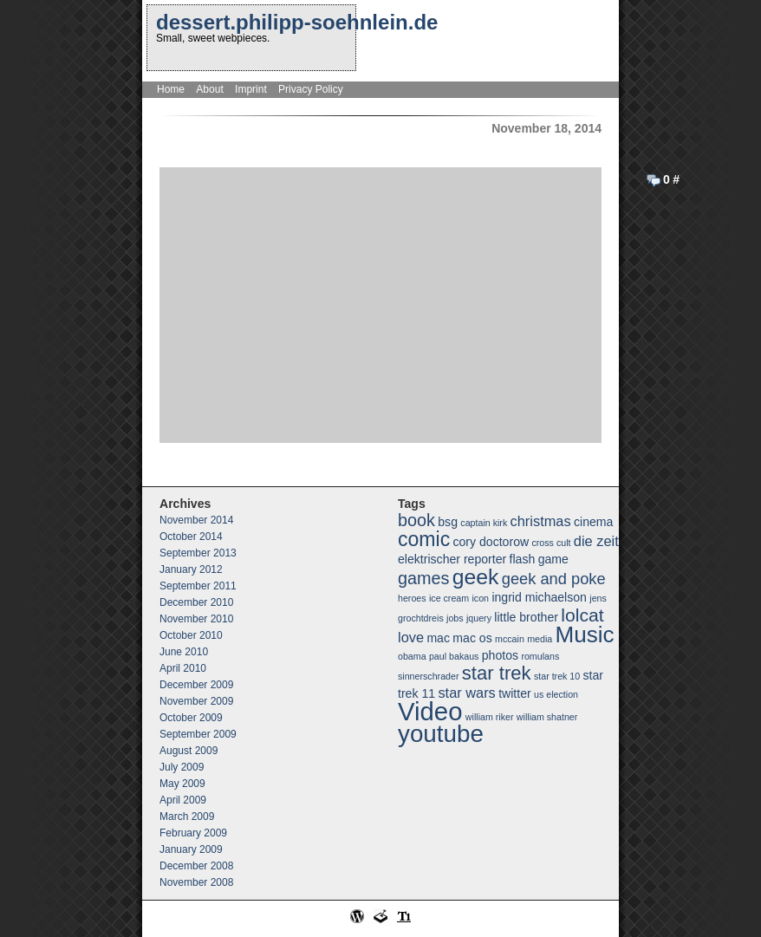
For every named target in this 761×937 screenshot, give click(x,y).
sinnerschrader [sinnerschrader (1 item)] (428, 676)
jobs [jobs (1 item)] (455, 618)
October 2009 (191, 718)
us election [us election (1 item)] (556, 694)
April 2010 (182, 668)
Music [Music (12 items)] (585, 634)
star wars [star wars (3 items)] (466, 692)
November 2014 (196, 520)
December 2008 (196, 866)
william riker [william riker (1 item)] (489, 717)
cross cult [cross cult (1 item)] (550, 542)
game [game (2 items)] (553, 559)
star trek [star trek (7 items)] (496, 673)
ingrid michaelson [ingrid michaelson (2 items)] (539, 597)
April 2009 (182, 800)
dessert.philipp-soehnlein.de (297, 22)
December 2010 (196, 602)
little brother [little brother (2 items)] (526, 617)
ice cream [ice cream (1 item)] (449, 598)
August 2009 (188, 751)
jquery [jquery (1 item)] (478, 618)
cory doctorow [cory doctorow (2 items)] (491, 542)
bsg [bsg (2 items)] (448, 522)
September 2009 (198, 734)
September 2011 (198, 586)
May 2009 (182, 784)
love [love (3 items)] (411, 637)
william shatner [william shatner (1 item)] (547, 717)
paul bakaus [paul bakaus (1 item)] (453, 656)
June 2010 (183, 652)
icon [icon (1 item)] (480, 598)
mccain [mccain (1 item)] (509, 639)
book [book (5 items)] (416, 520)
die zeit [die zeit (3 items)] (596, 541)
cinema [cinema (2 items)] (593, 522)
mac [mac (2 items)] (438, 638)
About (209, 89)
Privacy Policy (310, 89)
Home (171, 89)
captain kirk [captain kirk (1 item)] (483, 522)
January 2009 (191, 849)
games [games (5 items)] (423, 578)
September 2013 (198, 553)
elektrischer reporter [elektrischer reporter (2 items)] (452, 559)
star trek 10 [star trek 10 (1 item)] (557, 676)
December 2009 (196, 685)
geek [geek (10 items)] (475, 577)
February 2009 (193, 833)
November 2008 (196, 882)
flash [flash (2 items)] (523, 559)
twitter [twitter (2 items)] (514, 693)
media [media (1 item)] (539, 639)
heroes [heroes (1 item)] (412, 598)
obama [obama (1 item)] (412, 656)
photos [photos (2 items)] (500, 655)
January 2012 (191, 569)
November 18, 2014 (546, 128)
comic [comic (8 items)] (424, 539)
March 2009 (186, 816)
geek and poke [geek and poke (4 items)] (554, 578)
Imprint (251, 89)
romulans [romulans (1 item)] (540, 656)
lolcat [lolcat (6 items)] (582, 615)
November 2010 (196, 619)
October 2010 (191, 635)
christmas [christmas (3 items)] (541, 521)
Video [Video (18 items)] (430, 711)
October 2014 (191, 536)
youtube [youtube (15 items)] (441, 733)
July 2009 (181, 767)
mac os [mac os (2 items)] (471, 638)
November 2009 (196, 701)
